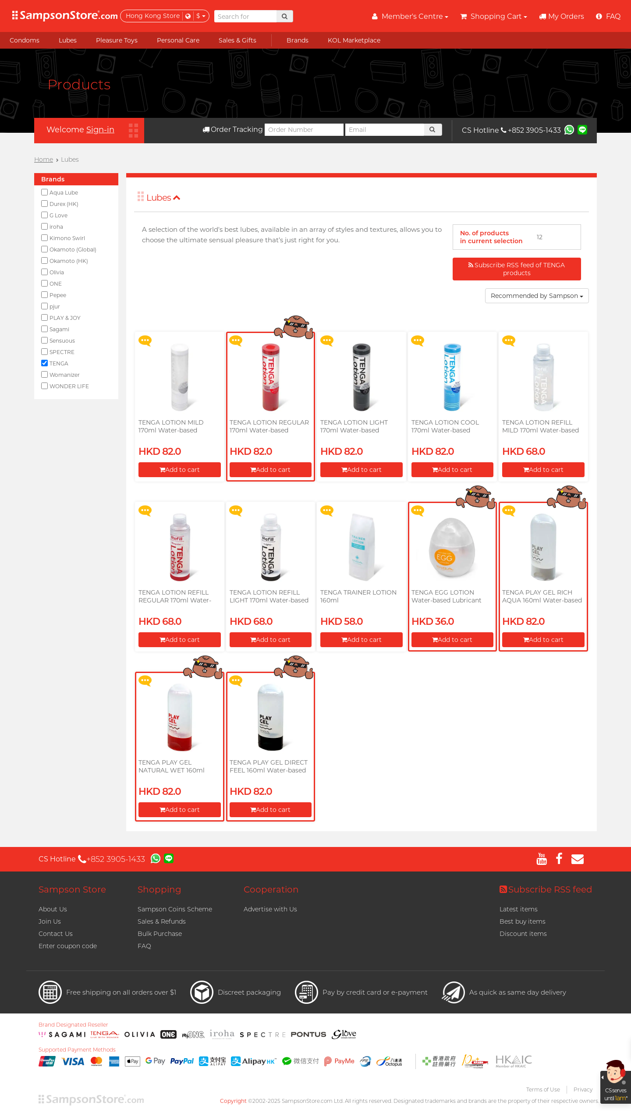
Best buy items (523, 921)
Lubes (163, 197)
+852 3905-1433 (531, 130)
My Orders (561, 16)
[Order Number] (304, 130)
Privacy (583, 1089)
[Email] (384, 130)
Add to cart (180, 470)
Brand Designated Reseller (73, 1024)
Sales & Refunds (162, 921)
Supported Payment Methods (77, 1049)
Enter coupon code (68, 946)
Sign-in (100, 130)
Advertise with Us (270, 909)
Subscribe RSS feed (546, 889)
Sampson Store (72, 889)
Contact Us (56, 934)
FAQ (144, 946)
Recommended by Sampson (537, 296)
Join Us (50, 921)
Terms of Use (543, 1089)
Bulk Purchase (160, 934)
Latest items (519, 909)
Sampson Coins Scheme (175, 909)
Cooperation (271, 889)
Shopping (159, 889)
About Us (53, 909)
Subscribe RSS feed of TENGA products (516, 269)
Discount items (523, 934)
